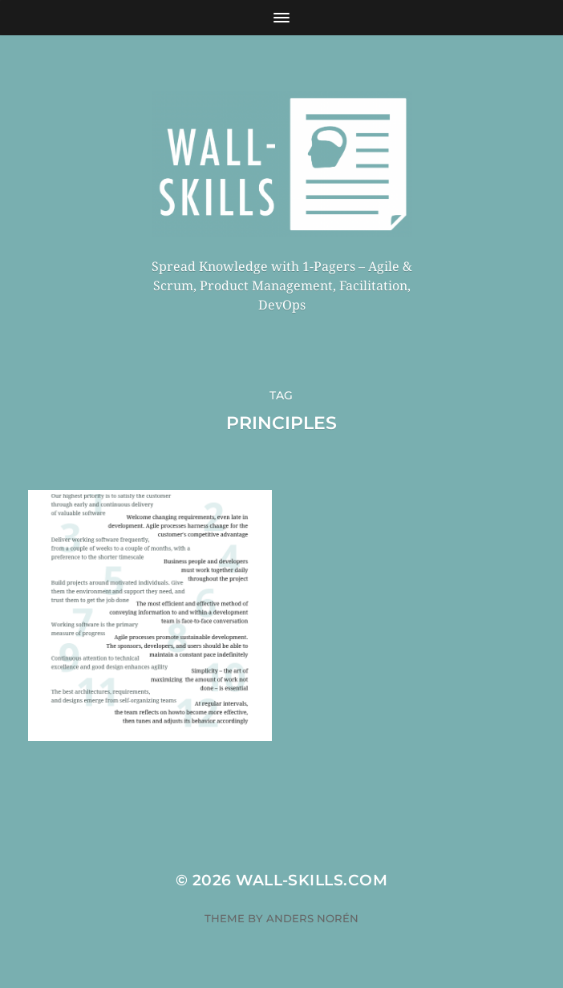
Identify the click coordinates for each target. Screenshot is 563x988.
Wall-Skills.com (311, 880)
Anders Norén (312, 918)
